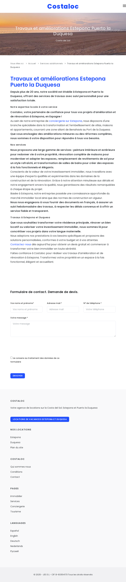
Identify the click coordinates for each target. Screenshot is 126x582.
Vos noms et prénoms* (22, 303)
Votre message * (19, 317)
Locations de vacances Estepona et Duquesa (40, 419)
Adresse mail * (54, 303)
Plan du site (16, 447)
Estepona (15, 437)
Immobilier (16, 496)
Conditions (16, 471)
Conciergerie (17, 506)
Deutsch (15, 541)
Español (14, 530)
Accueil (32, 63)
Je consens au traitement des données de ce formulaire (34, 360)
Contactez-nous (20, 244)
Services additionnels (51, 63)
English (14, 535)
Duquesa (15, 442)
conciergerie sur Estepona (65, 121)
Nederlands (16, 546)
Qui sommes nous (20, 466)
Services (15, 501)
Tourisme (15, 511)
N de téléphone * (93, 303)
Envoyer (18, 375)
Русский (14, 551)
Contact (15, 477)
